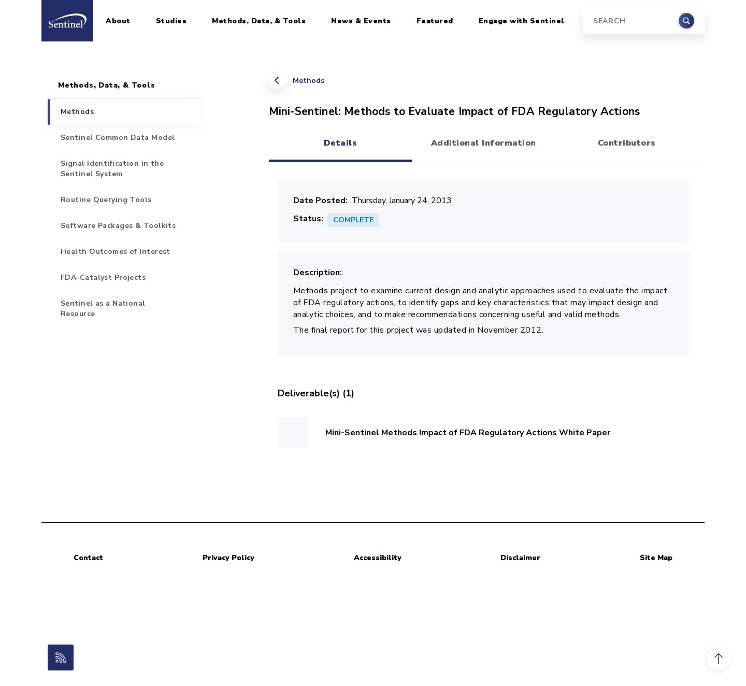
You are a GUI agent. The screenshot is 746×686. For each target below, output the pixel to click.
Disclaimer (520, 558)
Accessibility (377, 558)
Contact (88, 558)
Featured (435, 21)
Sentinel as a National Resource (103, 308)
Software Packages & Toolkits (118, 226)
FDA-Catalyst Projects (103, 277)
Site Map (656, 558)
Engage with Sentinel (522, 21)
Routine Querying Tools (106, 200)
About (118, 21)
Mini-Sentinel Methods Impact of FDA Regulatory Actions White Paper (467, 432)
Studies (171, 21)
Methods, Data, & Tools (259, 21)
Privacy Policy (228, 558)
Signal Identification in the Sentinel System (112, 169)
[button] (718, 658)
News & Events (361, 21)
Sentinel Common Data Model (118, 137)
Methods (308, 80)
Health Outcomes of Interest (115, 251)
